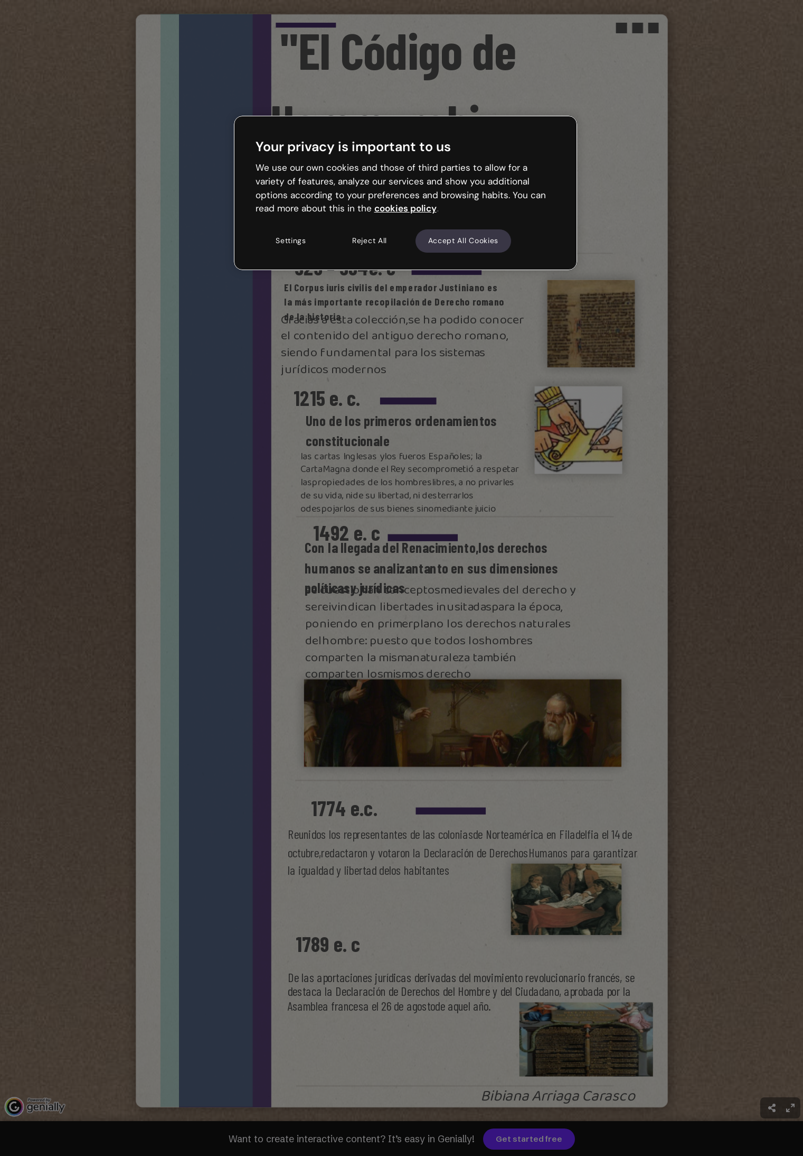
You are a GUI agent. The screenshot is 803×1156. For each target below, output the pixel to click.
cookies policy (405, 208)
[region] (405, 193)
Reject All (369, 240)
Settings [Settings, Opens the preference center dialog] (291, 240)
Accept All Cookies (463, 240)
